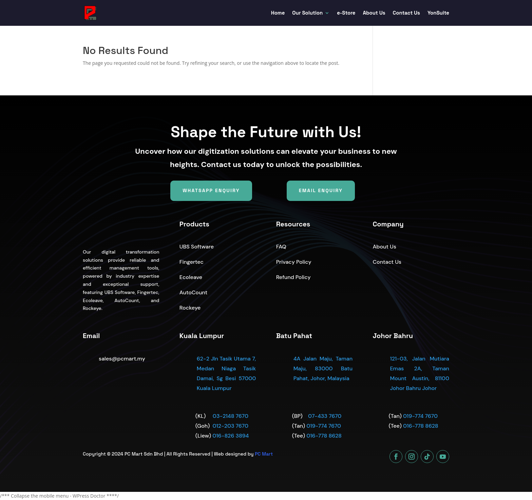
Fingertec (191, 261)
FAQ (281, 246)
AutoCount (193, 292)
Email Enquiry (321, 190)
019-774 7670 (323, 425)
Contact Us (406, 13)
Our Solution (307, 13)
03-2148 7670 (230, 416)
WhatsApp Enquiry (211, 190)
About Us (374, 13)
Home (278, 13)
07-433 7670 (324, 416)
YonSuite (438, 13)
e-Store (346, 13)
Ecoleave (190, 277)
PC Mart (264, 454)
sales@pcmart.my (122, 358)
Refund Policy (293, 277)
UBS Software (196, 246)
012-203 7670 (230, 425)
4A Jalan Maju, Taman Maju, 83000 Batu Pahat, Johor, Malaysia (323, 368)
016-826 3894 (230, 435)
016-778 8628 (324, 435)
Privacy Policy (293, 261)
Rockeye (190, 307)
